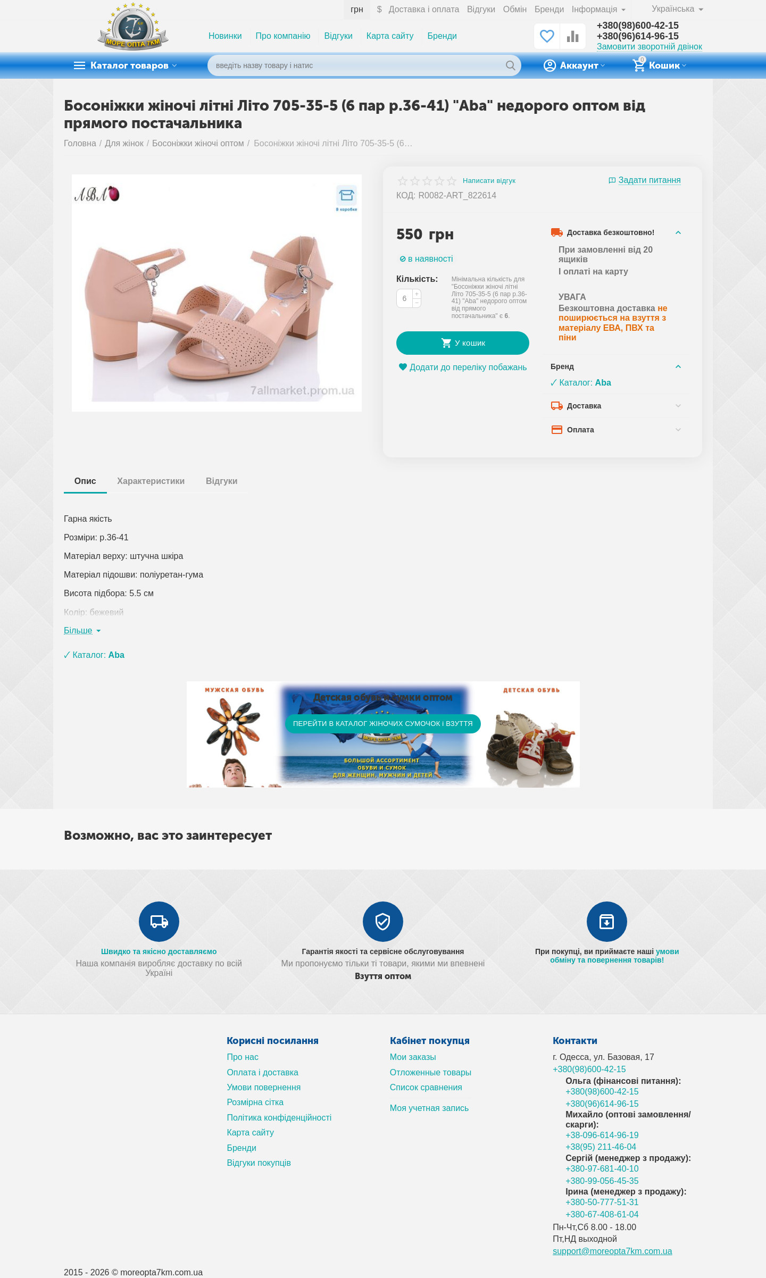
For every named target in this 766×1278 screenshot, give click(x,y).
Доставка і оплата (424, 9)
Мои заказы (413, 1057)
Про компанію (283, 35)
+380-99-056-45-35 (602, 1180)
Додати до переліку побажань (462, 367)
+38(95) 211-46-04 (600, 1146)
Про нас (243, 1057)
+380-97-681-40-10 (602, 1168)
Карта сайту (390, 35)
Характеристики (151, 481)
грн (357, 9)
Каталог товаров (130, 65)
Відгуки (481, 9)
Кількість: (417, 278)
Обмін (515, 9)
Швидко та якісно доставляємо (159, 951)
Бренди (549, 9)
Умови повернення (264, 1087)
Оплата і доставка (262, 1072)
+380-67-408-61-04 (602, 1214)
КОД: (406, 195)
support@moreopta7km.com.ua (612, 1251)
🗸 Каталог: (581, 382)
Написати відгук (489, 181)
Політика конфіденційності (279, 1117)
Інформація (596, 9)
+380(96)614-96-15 (638, 36)
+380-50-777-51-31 (602, 1202)
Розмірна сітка (255, 1102)
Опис (85, 481)
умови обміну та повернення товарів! (614, 955)
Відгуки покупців (259, 1162)
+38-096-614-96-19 (602, 1135)
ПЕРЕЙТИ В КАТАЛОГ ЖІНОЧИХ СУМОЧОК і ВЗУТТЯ (383, 724)
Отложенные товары (431, 1072)
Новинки (225, 35)
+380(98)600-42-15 (638, 26)
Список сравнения (426, 1087)
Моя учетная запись (429, 1108)
